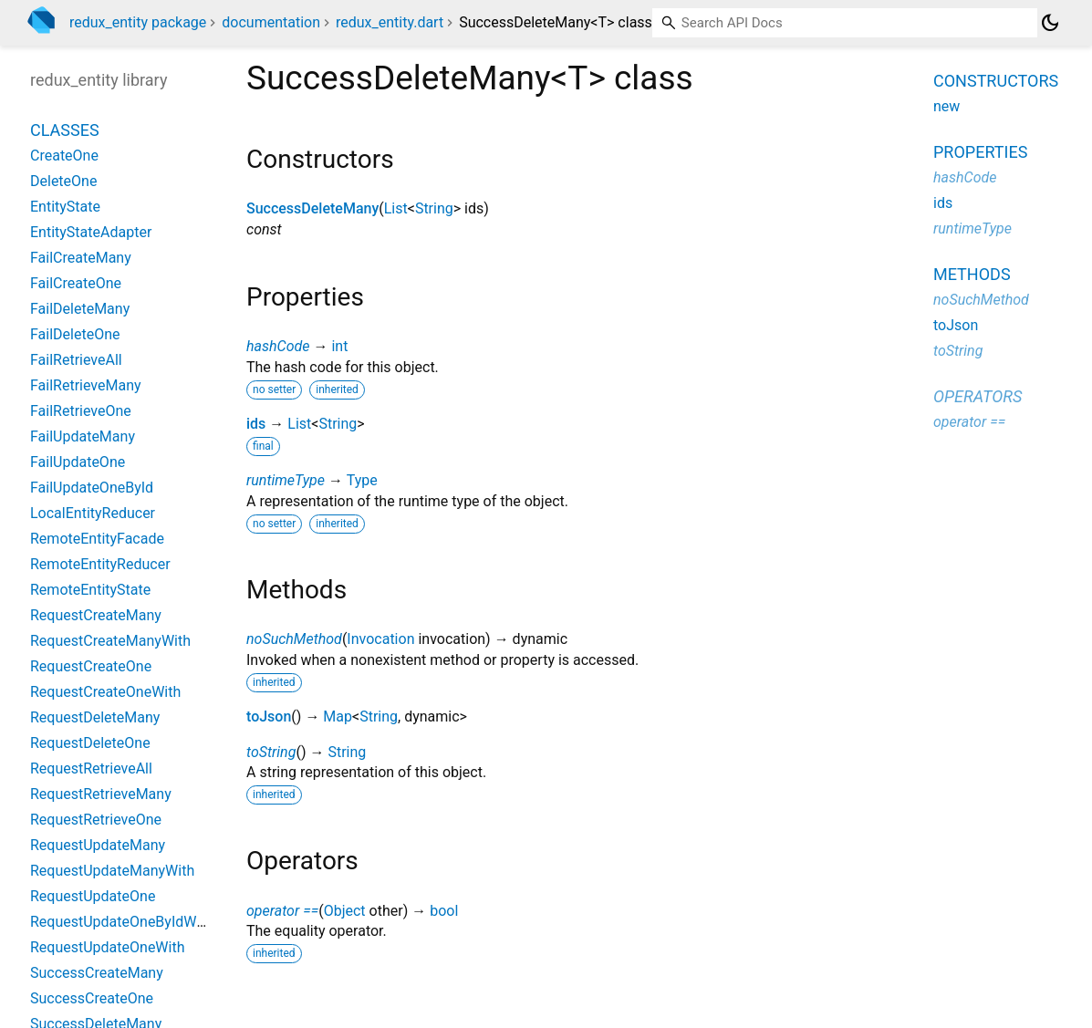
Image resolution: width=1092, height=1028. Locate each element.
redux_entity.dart (389, 22)
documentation (271, 22)
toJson (268, 716)
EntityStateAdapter (90, 232)
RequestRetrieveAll (91, 768)
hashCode (277, 346)
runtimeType (285, 480)
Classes (64, 130)
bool (444, 910)
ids (255, 423)
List (396, 208)
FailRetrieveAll (76, 360)
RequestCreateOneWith (105, 692)
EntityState (65, 206)
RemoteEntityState (90, 589)
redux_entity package (137, 22)
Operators (977, 396)
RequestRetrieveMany (101, 794)
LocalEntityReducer (92, 513)
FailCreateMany (80, 257)
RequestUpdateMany (97, 845)
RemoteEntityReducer (100, 564)
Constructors (995, 80)
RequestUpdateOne (92, 896)
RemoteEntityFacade (97, 538)
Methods (972, 274)
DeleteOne (63, 181)
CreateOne (64, 155)
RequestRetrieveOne (95, 819)
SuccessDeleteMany (312, 208)
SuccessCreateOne (91, 998)
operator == (282, 910)
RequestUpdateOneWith (107, 947)
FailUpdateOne (77, 462)
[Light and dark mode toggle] (1050, 22)
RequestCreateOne (90, 666)
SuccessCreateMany (96, 972)
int (339, 346)
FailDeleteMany (80, 308)
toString (271, 752)
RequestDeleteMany (95, 717)
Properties (980, 151)
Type (362, 480)
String (434, 208)
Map (337, 716)
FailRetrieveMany (85, 385)
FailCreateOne (75, 283)
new (946, 106)
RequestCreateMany (95, 615)
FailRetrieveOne (80, 411)
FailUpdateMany (82, 436)
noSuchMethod (294, 639)
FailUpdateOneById (91, 487)
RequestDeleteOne (90, 743)
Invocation (380, 639)
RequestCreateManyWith (110, 640)
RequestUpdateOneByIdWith (121, 921)
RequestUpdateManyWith (112, 870)
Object (345, 910)
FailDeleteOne (75, 334)
